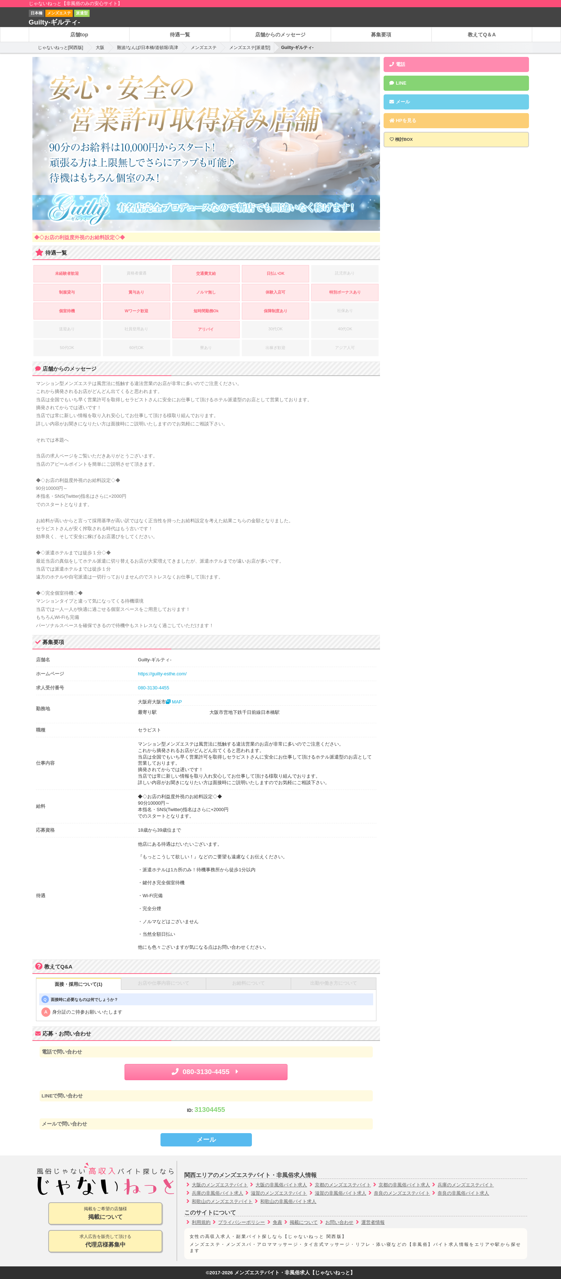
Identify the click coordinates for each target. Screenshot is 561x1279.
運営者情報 (373, 1222)
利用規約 (201, 1222)
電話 (397, 64)
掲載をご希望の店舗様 (105, 1213)
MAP (174, 702)
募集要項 (381, 34)
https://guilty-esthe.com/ (162, 673)
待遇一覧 (180, 34)
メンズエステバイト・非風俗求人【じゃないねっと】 (294, 1272)
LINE (398, 83)
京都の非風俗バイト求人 (404, 1185)
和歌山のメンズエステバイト (222, 1201)
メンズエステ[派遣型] (250, 47)
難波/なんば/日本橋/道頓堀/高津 (147, 47)
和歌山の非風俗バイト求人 (288, 1201)
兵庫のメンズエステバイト (466, 1185)
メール (206, 1139)
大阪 (100, 47)
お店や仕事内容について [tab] (163, 983)
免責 (277, 1222)
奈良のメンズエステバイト (402, 1193)
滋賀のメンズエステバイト (279, 1193)
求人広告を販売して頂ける (105, 1241)
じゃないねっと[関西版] (60, 47)
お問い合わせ (339, 1222)
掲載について (304, 1222)
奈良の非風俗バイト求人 (463, 1193)
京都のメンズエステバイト (343, 1185)
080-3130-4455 (153, 687)
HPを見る (402, 120)
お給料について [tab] (248, 983)
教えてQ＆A (482, 34)
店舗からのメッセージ (280, 34)
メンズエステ (204, 47)
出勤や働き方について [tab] (333, 983)
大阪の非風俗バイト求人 (281, 1185)
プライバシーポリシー (241, 1222)
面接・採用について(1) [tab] (79, 984)
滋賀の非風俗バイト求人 (340, 1193)
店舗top (79, 34)
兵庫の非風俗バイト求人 (217, 1193)
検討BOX (404, 139)
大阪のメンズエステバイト (220, 1185)
